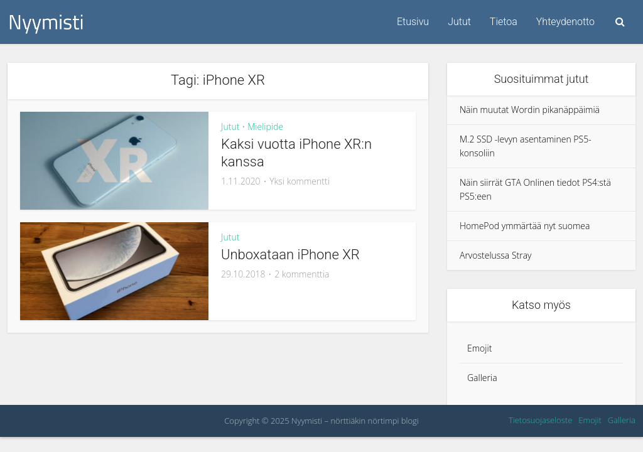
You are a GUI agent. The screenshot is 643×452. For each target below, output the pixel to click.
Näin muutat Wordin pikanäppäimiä (530, 110)
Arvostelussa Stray (496, 255)
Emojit (479, 348)
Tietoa (503, 22)
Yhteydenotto (565, 22)
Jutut (459, 22)
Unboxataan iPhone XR (290, 254)
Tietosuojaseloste (540, 420)
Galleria (482, 378)
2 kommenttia (301, 274)
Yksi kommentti (299, 181)
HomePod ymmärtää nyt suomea (525, 226)
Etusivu (413, 22)
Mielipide (265, 126)
